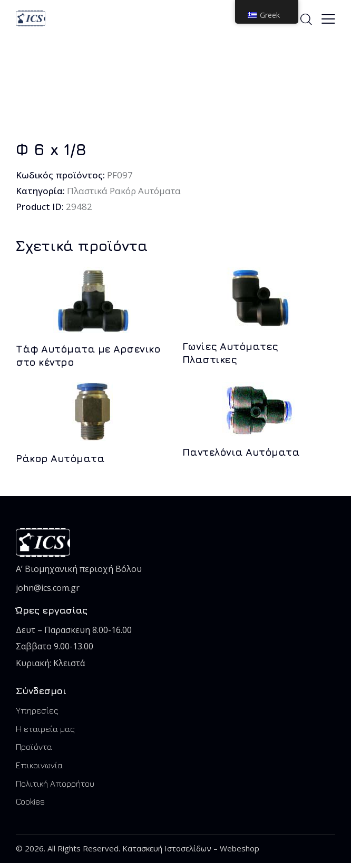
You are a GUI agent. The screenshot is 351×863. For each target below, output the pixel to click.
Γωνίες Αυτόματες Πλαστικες (230, 352)
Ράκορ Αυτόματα (60, 458)
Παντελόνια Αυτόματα (241, 452)
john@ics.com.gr (48, 588)
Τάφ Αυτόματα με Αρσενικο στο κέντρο (88, 355)
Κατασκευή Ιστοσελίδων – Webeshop (190, 848)
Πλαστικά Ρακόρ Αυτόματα (124, 191)
